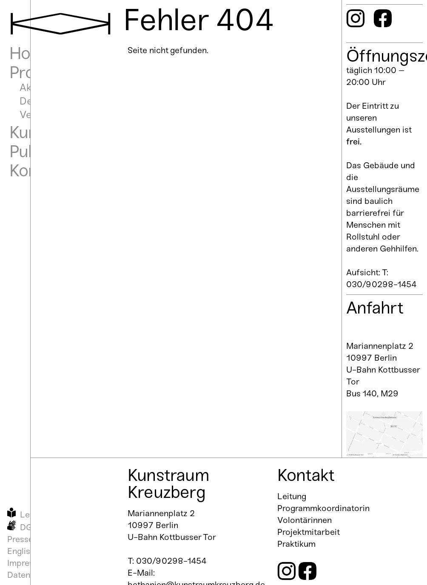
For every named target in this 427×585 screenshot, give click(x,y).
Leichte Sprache (51, 514)
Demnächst (46, 101)
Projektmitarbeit (308, 532)
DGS (29, 527)
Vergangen (44, 114)
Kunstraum (50, 132)
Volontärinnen (304, 520)
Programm (48, 72)
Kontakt (37, 170)
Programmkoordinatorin (323, 508)
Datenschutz (31, 575)
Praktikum (296, 544)
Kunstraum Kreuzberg (168, 483)
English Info (29, 551)
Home (31, 53)
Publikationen (59, 151)
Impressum (28, 563)
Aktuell (35, 87)
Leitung (291, 496)
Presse (20, 539)
